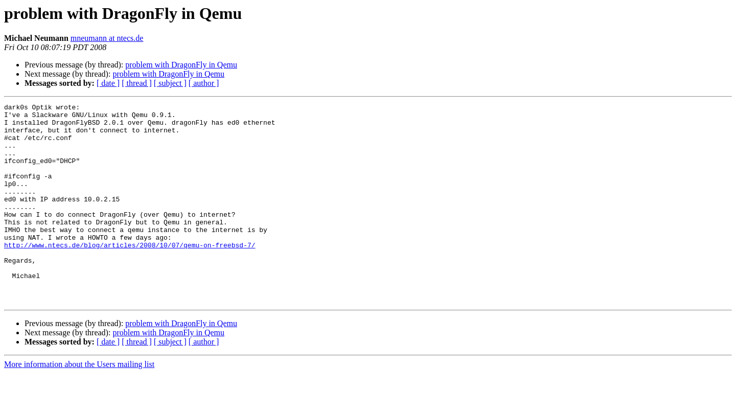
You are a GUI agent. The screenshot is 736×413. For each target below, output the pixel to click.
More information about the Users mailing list (79, 404)
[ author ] (204, 83)
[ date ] (108, 83)
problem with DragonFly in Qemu (181, 64)
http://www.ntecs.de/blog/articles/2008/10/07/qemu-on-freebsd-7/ (129, 274)
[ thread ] (137, 83)
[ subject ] (170, 83)
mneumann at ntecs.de (107, 38)
